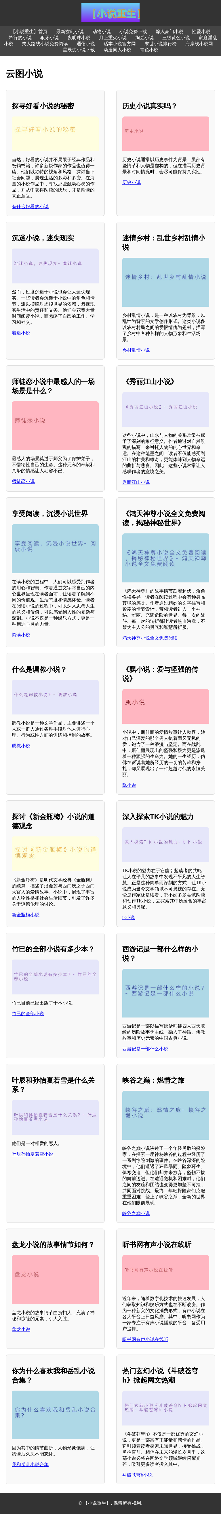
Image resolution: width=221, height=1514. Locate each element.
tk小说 (128, 917)
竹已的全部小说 (28, 1013)
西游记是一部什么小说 (145, 1048)
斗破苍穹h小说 (137, 1474)
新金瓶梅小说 (25, 914)
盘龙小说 (21, 1329)
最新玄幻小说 (70, 31)
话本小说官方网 (120, 43)
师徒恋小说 (23, 481)
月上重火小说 (113, 37)
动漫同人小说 (117, 49)
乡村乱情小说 (136, 350)
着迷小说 (21, 332)
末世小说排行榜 (160, 43)
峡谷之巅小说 (136, 1213)
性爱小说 (201, 31)
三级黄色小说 (176, 37)
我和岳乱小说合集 (30, 1464)
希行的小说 (20, 37)
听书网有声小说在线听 (145, 1339)
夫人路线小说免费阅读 (45, 43)
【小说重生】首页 (29, 31)
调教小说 (21, 745)
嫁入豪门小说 (169, 31)
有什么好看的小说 (30, 206)
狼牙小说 (49, 37)
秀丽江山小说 (136, 482)
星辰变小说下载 (79, 49)
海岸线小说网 (199, 43)
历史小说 (131, 182)
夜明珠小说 (78, 37)
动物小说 (101, 31)
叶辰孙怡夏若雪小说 (32, 1154)
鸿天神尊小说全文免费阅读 (150, 637)
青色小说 (149, 49)
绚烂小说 (144, 37)
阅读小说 (21, 634)
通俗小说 (86, 43)
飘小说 (129, 785)
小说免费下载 (133, 31)
